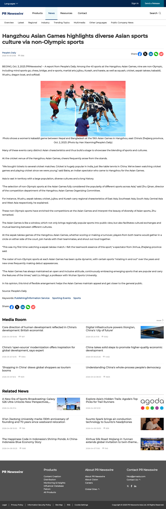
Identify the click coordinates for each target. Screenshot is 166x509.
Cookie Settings (81, 505)
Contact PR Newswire (142, 470)
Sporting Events (61, 298)
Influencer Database (54, 486)
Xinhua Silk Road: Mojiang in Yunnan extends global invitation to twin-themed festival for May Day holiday (112, 441)
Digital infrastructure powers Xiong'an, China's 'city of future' (110, 329)
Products (37, 13)
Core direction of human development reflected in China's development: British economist (39, 329)
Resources (66, 13)
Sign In (135, 3)
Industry (45, 22)
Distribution (50, 479)
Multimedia (79, 22)
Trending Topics (62, 22)
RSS (68, 505)
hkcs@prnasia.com (136, 476)
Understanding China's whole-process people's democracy (123, 367)
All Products (50, 492)
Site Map (59, 505)
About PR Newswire (99, 470)
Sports (77, 298)
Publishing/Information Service (32, 298)
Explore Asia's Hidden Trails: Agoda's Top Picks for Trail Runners (112, 401)
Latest (21, 22)
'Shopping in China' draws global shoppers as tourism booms (36, 369)
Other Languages (98, 22)
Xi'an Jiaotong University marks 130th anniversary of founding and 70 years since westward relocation (35, 421)
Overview (9, 22)
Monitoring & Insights (54, 483)
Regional (32, 22)
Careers (89, 483)
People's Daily (9, 52)
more (160, 320)
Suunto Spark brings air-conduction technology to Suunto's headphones (109, 421)
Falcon (47, 489)
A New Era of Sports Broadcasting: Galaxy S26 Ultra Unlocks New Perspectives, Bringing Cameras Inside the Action (28, 401)
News (51, 13)
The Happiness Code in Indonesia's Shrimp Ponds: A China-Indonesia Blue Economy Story (40, 441)
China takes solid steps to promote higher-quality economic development (124, 349)
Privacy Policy (17, 505)
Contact (82, 13)
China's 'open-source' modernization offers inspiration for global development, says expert (38, 349)
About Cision (91, 479)
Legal (4, 505)
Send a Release (152, 3)
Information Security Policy (39, 505)
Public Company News (122, 22)
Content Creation (52, 476)
